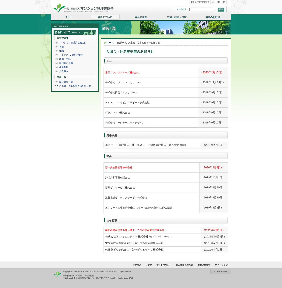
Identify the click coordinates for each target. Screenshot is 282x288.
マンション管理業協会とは (72, 42)
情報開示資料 (66, 63)
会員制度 (63, 67)
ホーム (110, 42)
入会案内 (63, 71)
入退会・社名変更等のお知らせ (75, 85)
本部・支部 (65, 59)
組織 (61, 50)
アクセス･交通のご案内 (71, 55)
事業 (61, 46)
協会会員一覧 (66, 81)
